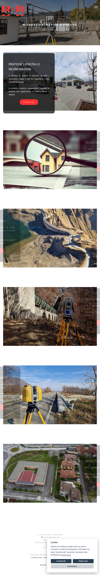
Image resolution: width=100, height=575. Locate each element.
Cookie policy (66, 555)
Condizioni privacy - (37, 557)
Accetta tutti (61, 561)
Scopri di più (29, 102)
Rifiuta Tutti (83, 561)
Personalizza (72, 566)
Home (44, 30)
